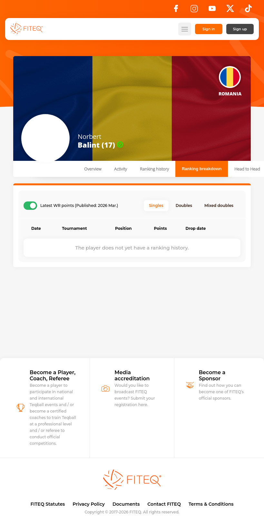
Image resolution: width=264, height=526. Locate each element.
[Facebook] (176, 10)
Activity (120, 169)
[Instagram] (194, 10)
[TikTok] (248, 10)
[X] (230, 10)
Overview (92, 169)
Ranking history (154, 169)
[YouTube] (212, 10)
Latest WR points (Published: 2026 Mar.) (79, 205)
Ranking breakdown (202, 168)
